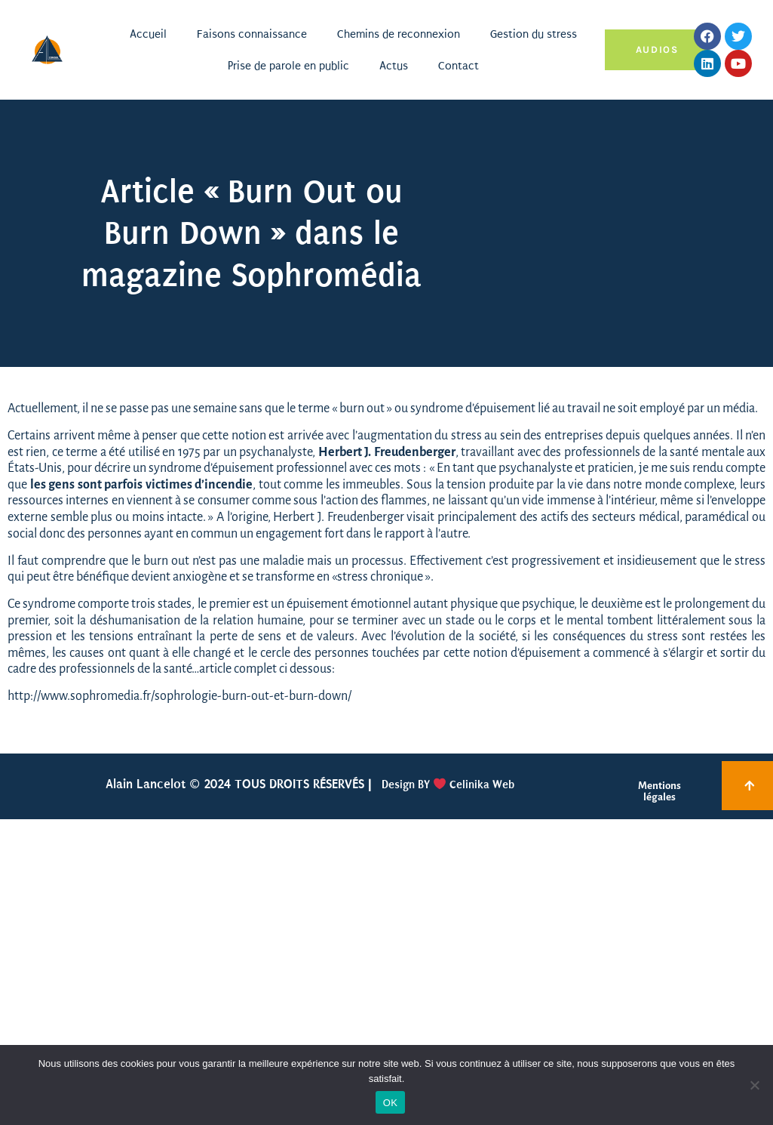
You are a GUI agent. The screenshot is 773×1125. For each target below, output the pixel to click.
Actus (393, 65)
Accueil (148, 34)
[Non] (754, 1085)
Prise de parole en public (288, 65)
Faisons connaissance (252, 34)
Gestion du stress (533, 34)
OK (390, 1102)
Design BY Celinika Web (446, 784)
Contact (458, 65)
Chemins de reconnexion (398, 34)
